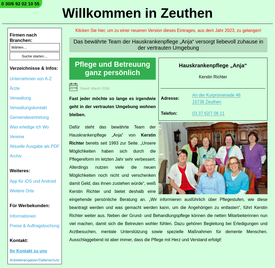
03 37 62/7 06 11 (208, 113)
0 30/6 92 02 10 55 (20, 3)
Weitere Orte (22, 191)
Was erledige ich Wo (29, 127)
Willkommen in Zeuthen (137, 13)
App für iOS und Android (33, 181)
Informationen (23, 216)
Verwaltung (20, 98)
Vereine (17, 136)
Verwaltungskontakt (28, 107)
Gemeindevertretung (29, 117)
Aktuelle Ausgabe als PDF (34, 146)
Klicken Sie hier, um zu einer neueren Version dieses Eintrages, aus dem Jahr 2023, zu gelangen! (168, 30)
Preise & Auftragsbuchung (34, 225)
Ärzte (15, 88)
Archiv (15, 156)
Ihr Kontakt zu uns (28, 251)
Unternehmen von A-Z (31, 78)
